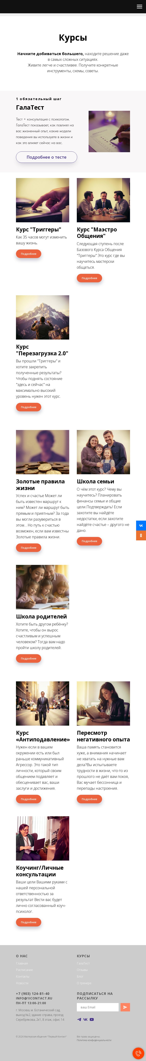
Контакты (22, 976)
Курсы (83, 956)
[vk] (85, 1019)
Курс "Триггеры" (38, 229)
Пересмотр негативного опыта (103, 736)
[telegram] (79, 1019)
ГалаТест (83, 963)
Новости (22, 983)
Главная (22, 963)
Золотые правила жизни (40, 484)
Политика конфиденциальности (94, 1040)
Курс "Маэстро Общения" (97, 232)
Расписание (24, 970)
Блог (80, 976)
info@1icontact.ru (34, 998)
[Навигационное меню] (139, 7)
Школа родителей (41, 616)
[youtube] (91, 1019)
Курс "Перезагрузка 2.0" (42, 350)
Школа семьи (95, 481)
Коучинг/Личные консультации (39, 871)
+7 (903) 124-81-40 (32, 993)
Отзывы (82, 970)
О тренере (84, 983)
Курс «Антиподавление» (43, 736)
